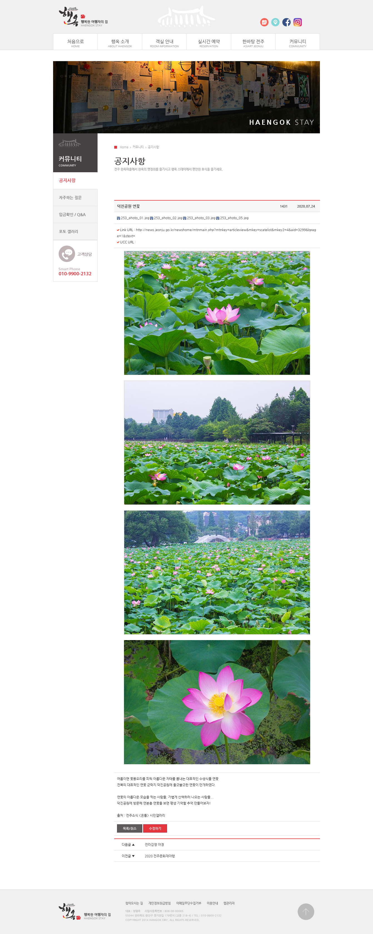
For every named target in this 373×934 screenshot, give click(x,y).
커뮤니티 (298, 41)
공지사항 (67, 180)
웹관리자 (229, 903)
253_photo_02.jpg (168, 218)
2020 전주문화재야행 (160, 856)
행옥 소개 (120, 41)
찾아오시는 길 (134, 903)
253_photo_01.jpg (135, 218)
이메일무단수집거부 (188, 903)
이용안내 (212, 903)
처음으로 (75, 41)
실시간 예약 (209, 41)
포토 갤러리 (68, 231)
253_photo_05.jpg (234, 218)
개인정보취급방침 (159, 903)
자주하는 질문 (70, 197)
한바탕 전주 (253, 41)
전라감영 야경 (154, 844)
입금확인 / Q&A (72, 214)
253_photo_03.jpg (201, 218)
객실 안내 (164, 41)
